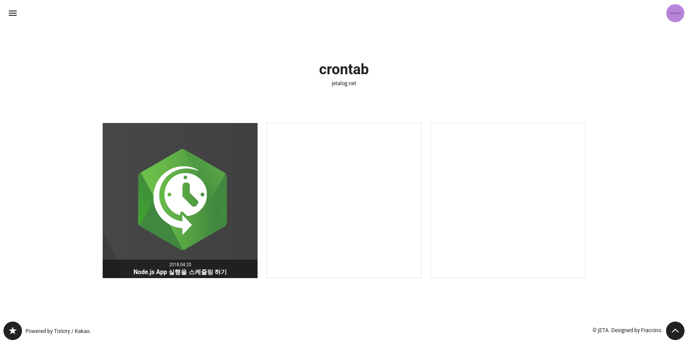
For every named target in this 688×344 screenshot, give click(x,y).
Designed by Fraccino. (637, 330)
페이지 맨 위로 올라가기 (675, 330)
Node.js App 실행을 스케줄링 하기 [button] (180, 200)
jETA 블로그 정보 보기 (675, 13)
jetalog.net (344, 83)
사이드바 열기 (12, 13)
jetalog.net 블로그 (12, 330)
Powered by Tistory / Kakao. (58, 331)
